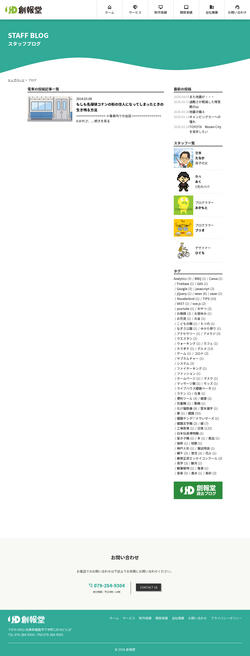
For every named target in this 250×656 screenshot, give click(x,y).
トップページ (16, 80)
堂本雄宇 (206, 408)
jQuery (182, 293)
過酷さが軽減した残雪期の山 (205, 104)
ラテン (181, 393)
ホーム (114, 618)
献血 (211, 438)
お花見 (181, 318)
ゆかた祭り (208, 328)
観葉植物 (183, 468)
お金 (197, 318)
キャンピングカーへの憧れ (205, 119)
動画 (197, 403)
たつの (205, 323)
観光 (194, 463)
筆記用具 (203, 448)
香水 (194, 473)
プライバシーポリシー (226, 618)
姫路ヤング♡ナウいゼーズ (195, 418)
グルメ (202, 348)
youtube (183, 308)
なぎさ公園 (184, 328)
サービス (129, 618)
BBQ (198, 278)
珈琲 (180, 443)
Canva (213, 278)
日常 (200, 428)
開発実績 (161, 618)
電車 (200, 468)
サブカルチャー (188, 358)
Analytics (180, 278)
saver (213, 293)
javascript (202, 288)
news (198, 293)
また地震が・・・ (201, 96)
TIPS (206, 298)
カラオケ (183, 348)
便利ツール (184, 398)
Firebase (183, 283)
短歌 (194, 443)
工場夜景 (183, 428)
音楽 (180, 473)
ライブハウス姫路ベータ (194, 388)
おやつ (202, 308)
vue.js (196, 303)
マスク (208, 378)
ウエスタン (184, 338)
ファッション (186, 373)
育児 (194, 453)
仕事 (197, 393)
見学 (180, 463)
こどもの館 (184, 323)
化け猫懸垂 (184, 408)
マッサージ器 (186, 383)
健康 (203, 398)
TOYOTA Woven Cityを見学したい (205, 129)
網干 (180, 453)
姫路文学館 (184, 423)
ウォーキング (186, 343)
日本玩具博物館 (188, 433)
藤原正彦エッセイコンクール (197, 458)
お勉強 (181, 313)
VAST (180, 303)
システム (183, 363)
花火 (208, 453)
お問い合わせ (197, 618)
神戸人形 (183, 448)
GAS (200, 283)
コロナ (199, 353)
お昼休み (200, 313)
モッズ (208, 383)
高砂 (208, 473)
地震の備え (197, 111)
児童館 (181, 403)
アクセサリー (186, 333)
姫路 (191, 413)
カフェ (208, 343)
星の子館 (183, 438)
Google (182, 288)
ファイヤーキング (189, 368)
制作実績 (145, 618)
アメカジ (209, 333)
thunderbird (186, 298)
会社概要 (178, 618)
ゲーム (181, 353)
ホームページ (186, 378)
